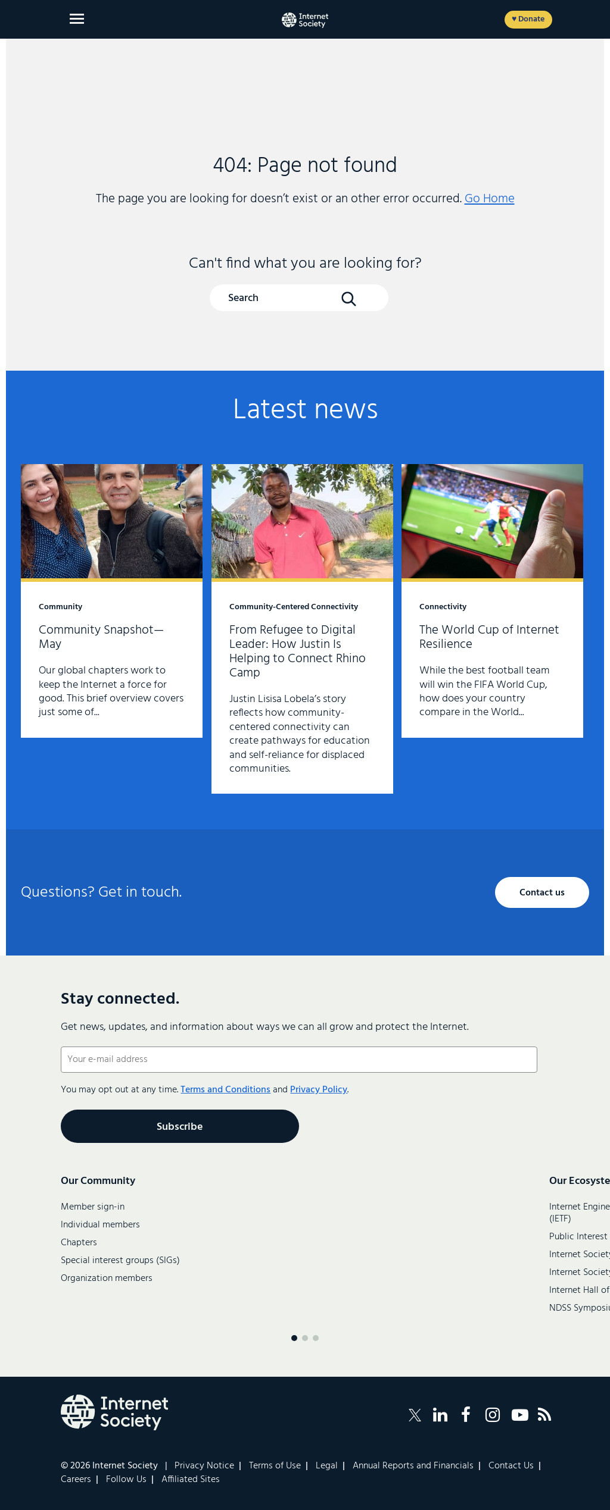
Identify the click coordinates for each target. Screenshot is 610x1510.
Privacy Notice (204, 1466)
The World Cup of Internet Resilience (492, 601)
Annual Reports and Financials (413, 1466)
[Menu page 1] (294, 1338)
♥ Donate (528, 19)
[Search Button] (348, 299)
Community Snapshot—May (112, 601)
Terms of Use (275, 1466)
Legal (327, 1466)
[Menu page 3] (316, 1338)
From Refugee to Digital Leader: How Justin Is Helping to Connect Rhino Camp (302, 629)
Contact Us (511, 1466)
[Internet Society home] (305, 20)
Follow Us (126, 1479)
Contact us (542, 893)
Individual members (100, 1225)
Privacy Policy (318, 1090)
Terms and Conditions (225, 1090)
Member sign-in (93, 1207)
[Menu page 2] (305, 1338)
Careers (76, 1479)
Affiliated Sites (190, 1479)
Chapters (79, 1243)
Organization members (106, 1278)
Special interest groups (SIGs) (120, 1260)
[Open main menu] (77, 19)
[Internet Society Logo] (114, 1412)
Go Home (490, 199)
